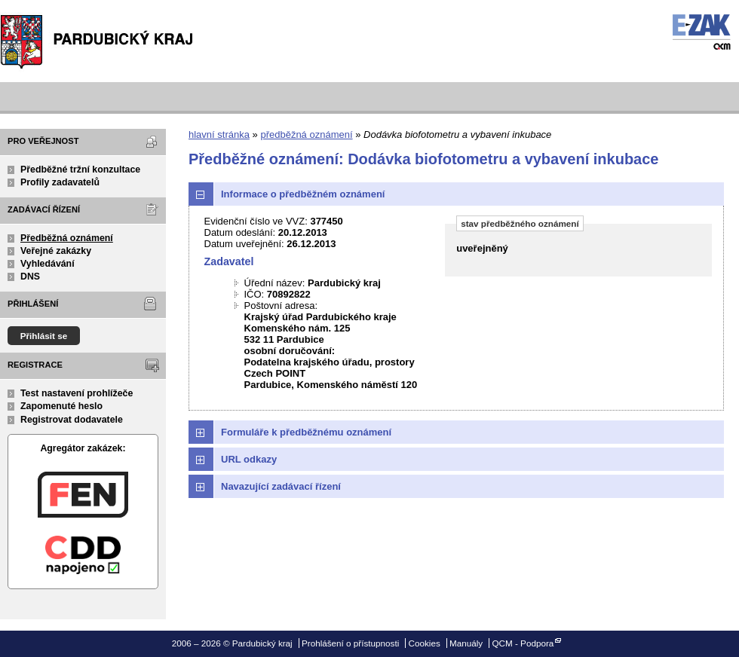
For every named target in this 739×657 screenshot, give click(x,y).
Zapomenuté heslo (61, 406)
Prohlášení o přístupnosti (350, 643)
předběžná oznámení (306, 134)
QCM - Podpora (522, 643)
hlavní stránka (219, 134)
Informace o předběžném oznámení (303, 194)
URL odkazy (249, 459)
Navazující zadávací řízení (281, 486)
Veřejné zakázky (55, 251)
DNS (30, 276)
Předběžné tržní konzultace (80, 169)
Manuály (466, 643)
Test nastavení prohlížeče (76, 393)
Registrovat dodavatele (71, 419)
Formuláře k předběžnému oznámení (306, 432)
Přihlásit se (44, 336)
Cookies (424, 643)
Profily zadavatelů (60, 182)
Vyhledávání (47, 263)
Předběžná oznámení (66, 238)
